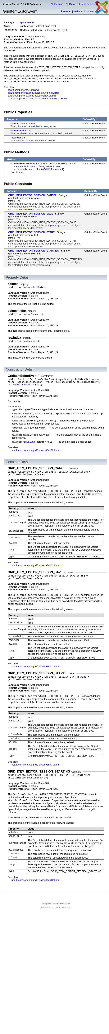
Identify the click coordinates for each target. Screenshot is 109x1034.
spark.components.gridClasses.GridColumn (32, 95)
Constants (89, 11)
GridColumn (28, 123)
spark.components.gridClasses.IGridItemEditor (33, 92)
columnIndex (18, 130)
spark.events (27, 22)
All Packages (57, 4)
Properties (66, 11)
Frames (90, 4)
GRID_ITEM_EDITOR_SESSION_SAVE (30, 213)
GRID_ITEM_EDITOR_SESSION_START (31, 232)
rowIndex (16, 137)
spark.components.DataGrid (23, 89)
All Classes (71, 4)
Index (82, 4)
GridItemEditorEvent (23, 163)
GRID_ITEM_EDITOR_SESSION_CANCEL (32, 195)
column (15, 123)
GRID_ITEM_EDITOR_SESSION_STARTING (33, 250)
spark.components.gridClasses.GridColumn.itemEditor (38, 98)
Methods (77, 11)
